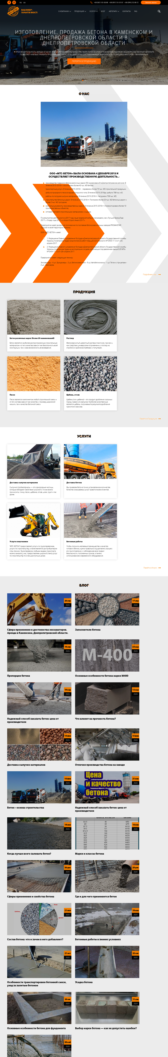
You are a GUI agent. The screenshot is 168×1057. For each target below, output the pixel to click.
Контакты (127, 12)
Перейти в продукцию (84, 66)
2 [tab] (85, 84)
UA (24, 2)
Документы (53, 1022)
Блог (104, 12)
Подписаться (135, 1026)
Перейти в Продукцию (148, 315)
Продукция (80, 12)
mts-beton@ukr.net (95, 1033)
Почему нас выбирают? (84, 794)
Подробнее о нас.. (150, 219)
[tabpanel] (84, 44)
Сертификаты (54, 1018)
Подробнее (152, 856)
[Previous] (7, 46)
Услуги (93, 12)
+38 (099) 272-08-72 (131, 2)
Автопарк (114, 12)
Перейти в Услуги (150, 416)
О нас (84, 98)
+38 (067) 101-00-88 (101, 2)
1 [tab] (82, 84)
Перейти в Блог (151, 776)
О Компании (64, 12)
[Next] (161, 46)
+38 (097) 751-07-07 (116, 2)
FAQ (136, 12)
